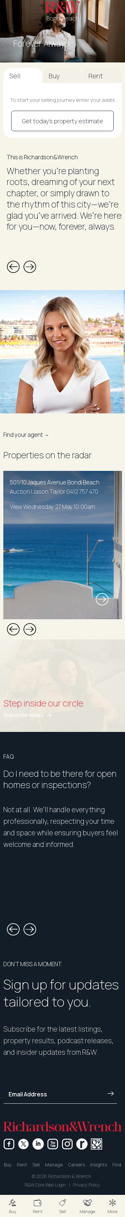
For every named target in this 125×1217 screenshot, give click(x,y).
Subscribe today (23, 714)
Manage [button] (54, 1165)
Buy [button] (8, 1165)
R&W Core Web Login (45, 1185)
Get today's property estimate (62, 121)
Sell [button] (36, 1165)
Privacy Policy (86, 1185)
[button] (12, 1206)
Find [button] (116, 1165)
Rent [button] (22, 1165)
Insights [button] (98, 1165)
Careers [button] (76, 1165)
